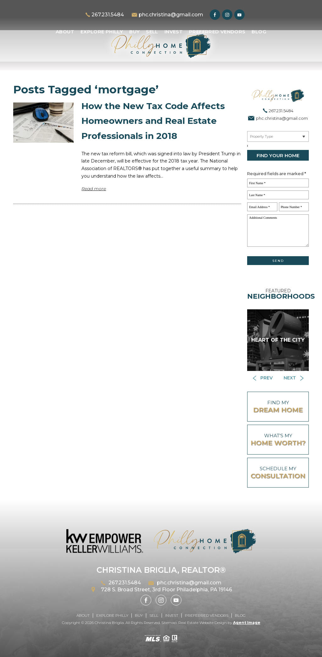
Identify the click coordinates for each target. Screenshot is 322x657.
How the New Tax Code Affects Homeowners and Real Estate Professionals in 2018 (153, 121)
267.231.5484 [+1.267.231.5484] (108, 14)
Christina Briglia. (110, 622)
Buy (134, 32)
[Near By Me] (278, 136)
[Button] (262, 378)
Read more (93, 188)
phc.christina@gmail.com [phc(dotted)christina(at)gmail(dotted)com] (171, 14)
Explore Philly (101, 32)
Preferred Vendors (217, 32)
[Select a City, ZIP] (247, 146)
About (65, 32)
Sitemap (169, 622)
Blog (259, 32)
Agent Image (246, 622)
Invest (173, 32)
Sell (152, 32)
